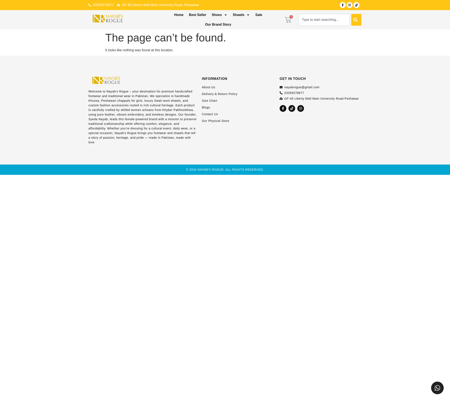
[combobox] (324, 20)
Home (178, 15)
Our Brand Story (218, 24)
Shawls (241, 15)
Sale (258, 15)
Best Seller (197, 15)
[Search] (356, 20)
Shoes (219, 15)
